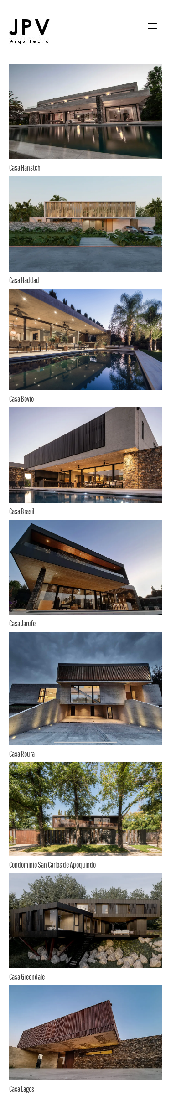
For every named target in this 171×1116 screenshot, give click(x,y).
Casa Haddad (24, 280)
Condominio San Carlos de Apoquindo (52, 864)
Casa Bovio (21, 398)
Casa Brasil (21, 511)
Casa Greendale (27, 976)
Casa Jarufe (22, 623)
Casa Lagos (21, 1089)
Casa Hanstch (25, 167)
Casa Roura (22, 753)
